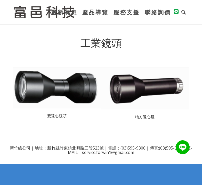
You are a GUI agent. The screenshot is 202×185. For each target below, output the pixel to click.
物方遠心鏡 (145, 116)
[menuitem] (64, 12)
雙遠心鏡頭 (57, 115)
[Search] (184, 12)
